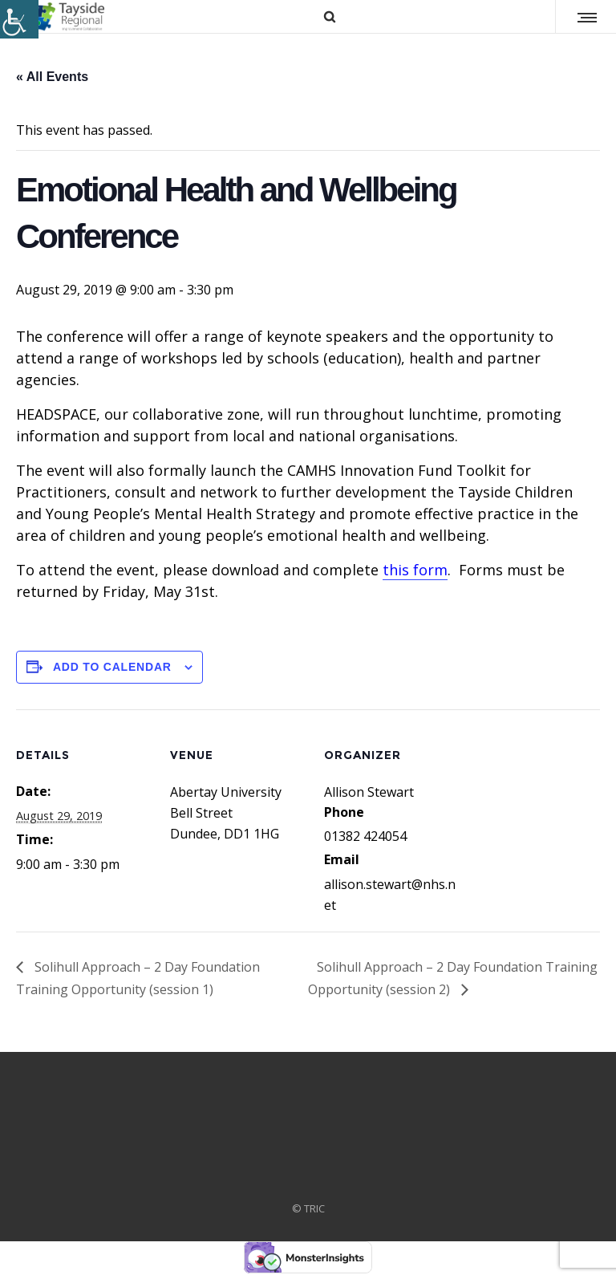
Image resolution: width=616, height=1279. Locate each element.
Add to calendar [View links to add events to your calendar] (112, 666)
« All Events (52, 76)
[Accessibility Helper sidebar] (19, 19)
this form (415, 569)
